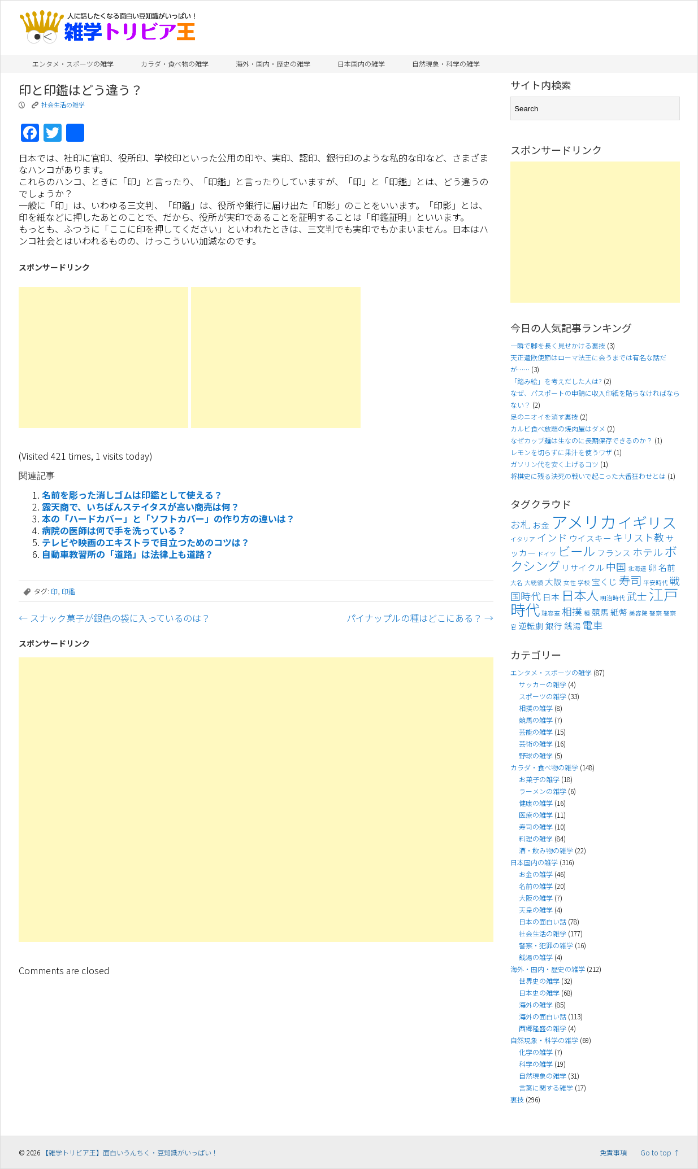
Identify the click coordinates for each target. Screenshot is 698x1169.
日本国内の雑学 (361, 63)
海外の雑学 (536, 1004)
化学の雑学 (536, 1052)
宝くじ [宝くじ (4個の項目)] (604, 581)
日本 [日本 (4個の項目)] (551, 597)
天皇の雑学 (536, 909)
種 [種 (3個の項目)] (587, 613)
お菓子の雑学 (539, 779)
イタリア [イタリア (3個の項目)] (522, 539)
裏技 (517, 1099)
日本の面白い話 (542, 921)
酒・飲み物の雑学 (546, 850)
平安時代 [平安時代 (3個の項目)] (655, 582)
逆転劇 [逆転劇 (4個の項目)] (531, 625)
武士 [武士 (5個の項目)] (637, 596)
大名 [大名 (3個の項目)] (516, 582)
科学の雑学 (536, 1063)
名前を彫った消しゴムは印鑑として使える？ (132, 494)
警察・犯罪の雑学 (546, 945)
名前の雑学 (536, 886)
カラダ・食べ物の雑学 (175, 63)
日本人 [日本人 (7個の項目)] (580, 595)
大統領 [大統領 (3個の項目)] (533, 582)
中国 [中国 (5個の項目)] (616, 567)
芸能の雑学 (536, 731)
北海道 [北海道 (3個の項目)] (637, 568)
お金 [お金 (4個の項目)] (540, 525)
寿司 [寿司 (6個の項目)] (630, 580)
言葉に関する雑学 (546, 1087)
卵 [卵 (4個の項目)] (652, 567)
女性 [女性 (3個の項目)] (569, 582)
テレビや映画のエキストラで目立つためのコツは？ (146, 542)
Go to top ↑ (660, 1152)
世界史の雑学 (539, 980)
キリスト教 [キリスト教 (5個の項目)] (638, 537)
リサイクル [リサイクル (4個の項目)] (583, 567)
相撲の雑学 (536, 708)
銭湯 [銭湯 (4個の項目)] (572, 625)
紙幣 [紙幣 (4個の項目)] (618, 612)
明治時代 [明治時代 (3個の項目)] (612, 598)
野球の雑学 (536, 755)
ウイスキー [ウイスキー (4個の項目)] (590, 538)
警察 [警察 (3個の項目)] (655, 613)
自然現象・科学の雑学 (446, 63)
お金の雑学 (536, 874)
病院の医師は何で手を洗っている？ (114, 530)
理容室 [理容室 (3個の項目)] (550, 613)
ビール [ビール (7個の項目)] (576, 551)
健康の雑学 (536, 803)
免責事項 (613, 1152)
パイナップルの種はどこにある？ (419, 618)
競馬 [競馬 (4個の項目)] (600, 612)
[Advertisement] (103, 357)
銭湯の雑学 (536, 957)
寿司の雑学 (536, 826)
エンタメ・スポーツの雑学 (73, 63)
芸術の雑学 (536, 743)
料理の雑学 (536, 838)
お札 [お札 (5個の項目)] (520, 524)
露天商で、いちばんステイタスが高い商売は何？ (141, 506)
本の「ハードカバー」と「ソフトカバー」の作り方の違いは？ (168, 518)
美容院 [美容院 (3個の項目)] (638, 613)
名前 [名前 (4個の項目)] (666, 567)
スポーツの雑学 (542, 696)
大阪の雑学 (536, 897)
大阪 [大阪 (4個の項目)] (553, 581)
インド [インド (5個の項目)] (552, 537)
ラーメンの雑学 (542, 791)
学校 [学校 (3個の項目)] (584, 582)
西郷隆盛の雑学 (542, 1028)
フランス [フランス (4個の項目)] (614, 553)
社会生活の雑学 (63, 104)
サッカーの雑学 (542, 684)
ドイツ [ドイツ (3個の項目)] (546, 553)
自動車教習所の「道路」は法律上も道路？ (128, 554)
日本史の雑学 (539, 992)
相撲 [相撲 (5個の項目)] (572, 611)
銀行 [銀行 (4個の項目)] (553, 625)
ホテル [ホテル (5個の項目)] (647, 552)
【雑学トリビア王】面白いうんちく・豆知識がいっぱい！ (130, 1152)
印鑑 (68, 591)
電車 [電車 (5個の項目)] (593, 625)
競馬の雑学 (536, 720)
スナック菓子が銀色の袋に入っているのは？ (114, 618)
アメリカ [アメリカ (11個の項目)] (583, 521)
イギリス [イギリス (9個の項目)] (647, 522)
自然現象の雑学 (542, 1075)
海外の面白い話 (542, 1016)
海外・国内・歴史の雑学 (273, 63)
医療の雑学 (536, 814)
